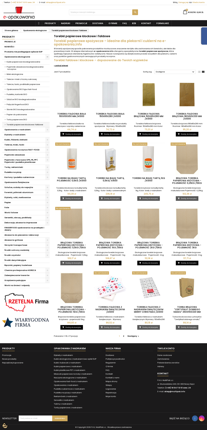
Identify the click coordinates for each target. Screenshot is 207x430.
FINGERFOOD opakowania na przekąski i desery (24, 228)
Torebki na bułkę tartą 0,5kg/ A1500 (110, 179)
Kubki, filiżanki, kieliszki (15, 139)
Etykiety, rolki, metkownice (17, 197)
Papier (7, 202)
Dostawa (97, 23)
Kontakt (146, 23)
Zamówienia (163, 359)
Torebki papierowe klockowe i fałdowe (25, 124)
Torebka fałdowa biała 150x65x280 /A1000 (110, 115)
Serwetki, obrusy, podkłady (17, 217)
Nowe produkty (9, 359)
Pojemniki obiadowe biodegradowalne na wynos (25, 68)
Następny (134, 336)
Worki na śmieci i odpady (17, 285)
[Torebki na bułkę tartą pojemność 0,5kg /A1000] (71, 144)
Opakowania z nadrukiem (17, 129)
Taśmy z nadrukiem (63, 404)
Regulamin (111, 362)
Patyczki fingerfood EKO (18, 104)
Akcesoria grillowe (13, 240)
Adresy (160, 366)
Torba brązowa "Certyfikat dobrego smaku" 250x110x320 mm (187, 309)
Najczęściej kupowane (12, 362)
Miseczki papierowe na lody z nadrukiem (73, 374)
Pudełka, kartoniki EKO (17, 94)
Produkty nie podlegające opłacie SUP (23, 51)
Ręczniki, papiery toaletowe (18, 265)
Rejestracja (111, 392)
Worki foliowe (11, 212)
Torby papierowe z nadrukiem (68, 407)
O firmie (113, 23)
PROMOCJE (10, 41)
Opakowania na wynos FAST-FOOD (22, 149)
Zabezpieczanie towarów (16, 275)
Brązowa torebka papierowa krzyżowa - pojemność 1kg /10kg (110, 245)
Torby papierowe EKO (17, 119)
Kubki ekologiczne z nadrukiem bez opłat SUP (75, 359)
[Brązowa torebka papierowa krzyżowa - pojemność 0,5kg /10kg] (71, 209)
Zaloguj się (183, 2)
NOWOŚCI (9, 46)
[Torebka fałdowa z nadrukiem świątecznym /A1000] (110, 273)
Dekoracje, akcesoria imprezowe (20, 222)
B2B (134, 23)
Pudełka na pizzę (12, 172)
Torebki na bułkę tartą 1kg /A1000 (148, 179)
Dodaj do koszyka (71, 134)
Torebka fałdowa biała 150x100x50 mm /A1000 (71, 115)
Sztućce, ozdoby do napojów (18, 187)
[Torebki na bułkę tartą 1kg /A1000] (148, 144)
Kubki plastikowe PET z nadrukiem (69, 370)
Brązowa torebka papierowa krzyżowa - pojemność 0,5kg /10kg (71, 245)
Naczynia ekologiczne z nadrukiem (70, 377)
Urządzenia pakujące (15, 280)
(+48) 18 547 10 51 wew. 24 (23, 2)
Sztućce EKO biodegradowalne (21, 99)
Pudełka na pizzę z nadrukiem (68, 392)
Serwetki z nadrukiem (64, 400)
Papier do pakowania (17, 114)
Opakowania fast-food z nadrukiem (71, 381)
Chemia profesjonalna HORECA (20, 270)
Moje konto (111, 396)
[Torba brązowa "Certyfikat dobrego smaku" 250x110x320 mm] (187, 273)
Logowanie (111, 389)
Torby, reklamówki (13, 167)
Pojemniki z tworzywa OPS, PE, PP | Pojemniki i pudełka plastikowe (21, 161)
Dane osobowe (164, 355)
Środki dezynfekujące (15, 260)
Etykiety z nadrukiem (14, 134)
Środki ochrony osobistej (16, 250)
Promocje (81, 23)
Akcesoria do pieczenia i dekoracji (21, 235)
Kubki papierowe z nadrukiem (68, 366)
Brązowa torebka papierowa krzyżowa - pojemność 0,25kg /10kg (187, 181)
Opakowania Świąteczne (16, 182)
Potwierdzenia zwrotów (168, 362)
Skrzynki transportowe (15, 245)
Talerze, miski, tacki (14, 144)
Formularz (162, 23)
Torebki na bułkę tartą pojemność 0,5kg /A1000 (71, 179)
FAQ (124, 23)
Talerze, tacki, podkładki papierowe (23, 84)
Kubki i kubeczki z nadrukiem (67, 362)
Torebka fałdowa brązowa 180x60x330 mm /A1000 (187, 116)
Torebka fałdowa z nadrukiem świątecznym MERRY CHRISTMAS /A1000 (148, 309)
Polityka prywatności (115, 359)
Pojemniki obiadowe (14, 154)
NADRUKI (65, 23)
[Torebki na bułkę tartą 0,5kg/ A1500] (110, 144)
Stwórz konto (198, 2)
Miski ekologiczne (15, 74)
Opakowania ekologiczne (17, 56)
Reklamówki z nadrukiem (65, 396)
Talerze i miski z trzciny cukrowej (22, 79)
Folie (6, 207)
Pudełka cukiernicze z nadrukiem (69, 389)
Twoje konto (166, 348)
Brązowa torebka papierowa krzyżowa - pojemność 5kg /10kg (72, 309)
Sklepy (109, 385)
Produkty (50, 23)
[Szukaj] (103, 12)
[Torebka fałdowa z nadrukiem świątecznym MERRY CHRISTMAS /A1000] (148, 273)
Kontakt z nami (112, 377)
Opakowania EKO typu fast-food (22, 89)
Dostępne (175, 72)
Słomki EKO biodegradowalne (21, 109)
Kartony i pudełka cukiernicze (19, 177)
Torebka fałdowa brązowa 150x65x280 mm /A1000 (148, 116)
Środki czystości (12, 255)
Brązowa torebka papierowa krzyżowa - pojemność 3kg (187, 245)
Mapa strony (111, 381)
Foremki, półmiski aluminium (18, 192)
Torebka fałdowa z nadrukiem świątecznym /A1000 (110, 309)
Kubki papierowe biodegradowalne (23, 61)
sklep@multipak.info (55, 2)
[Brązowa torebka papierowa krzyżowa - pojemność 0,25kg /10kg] (187, 144)
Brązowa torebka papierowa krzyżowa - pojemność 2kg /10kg (149, 245)
